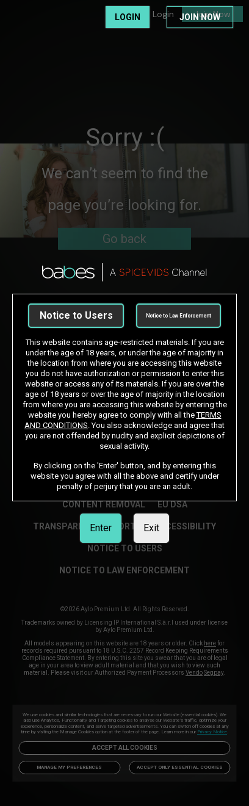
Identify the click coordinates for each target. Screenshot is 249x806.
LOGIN (127, 17)
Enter (101, 528)
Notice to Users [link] (76, 315)
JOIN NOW (199, 17)
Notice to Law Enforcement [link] (178, 316)
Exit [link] (151, 528)
